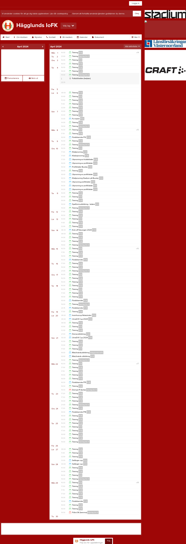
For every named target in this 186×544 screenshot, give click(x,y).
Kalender (82, 37)
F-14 (80, 133)
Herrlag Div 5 (84, 56)
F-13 (80, 141)
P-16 (95, 159)
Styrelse (37, 37)
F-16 (86, 156)
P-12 (80, 52)
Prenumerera (12, 78)
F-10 (80, 71)
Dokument (98, 37)
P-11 (80, 60)
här (69, 13)
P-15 (85, 308)
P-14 (80, 278)
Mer (136, 37)
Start (6, 37)
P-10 (80, 107)
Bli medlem (66, 37)
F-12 (80, 93)
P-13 (80, 64)
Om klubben (21, 37)
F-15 (85, 152)
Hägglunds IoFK (96, 352)
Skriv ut (33, 78)
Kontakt (51, 37)
